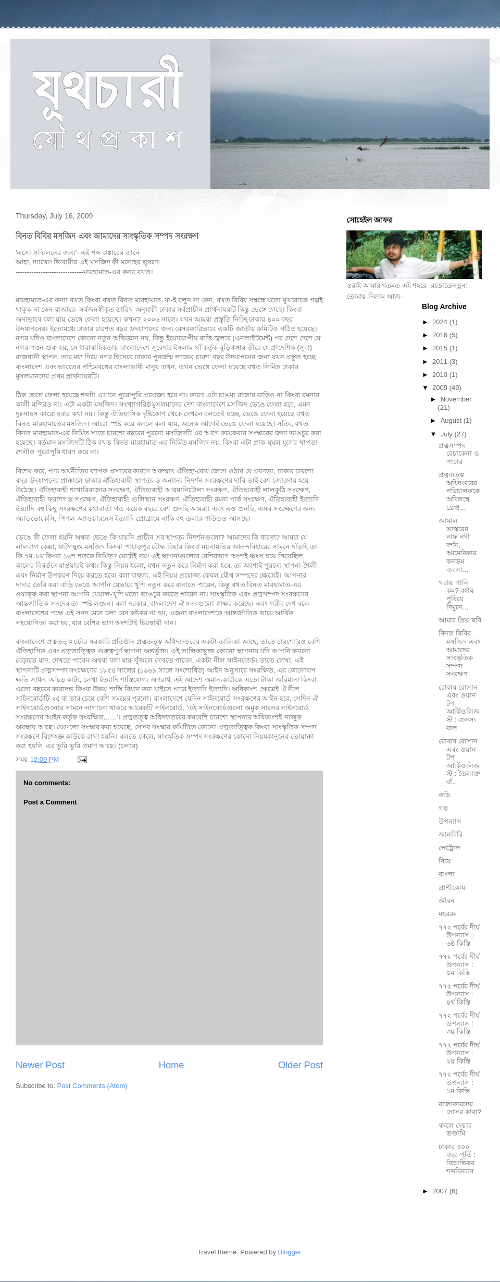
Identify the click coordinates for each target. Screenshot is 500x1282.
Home (171, 1065)
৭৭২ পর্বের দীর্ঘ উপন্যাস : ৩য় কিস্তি (459, 1023)
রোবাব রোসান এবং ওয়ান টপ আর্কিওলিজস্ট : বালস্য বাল (459, 707)
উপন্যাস (450, 821)
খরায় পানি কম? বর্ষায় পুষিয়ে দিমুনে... (456, 595)
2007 (440, 1191)
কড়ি (444, 795)
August (452, 420)
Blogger (289, 1252)
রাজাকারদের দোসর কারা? (460, 1108)
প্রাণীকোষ (452, 888)
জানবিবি (451, 834)
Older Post (300, 1065)
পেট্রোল (449, 848)
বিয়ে (445, 861)
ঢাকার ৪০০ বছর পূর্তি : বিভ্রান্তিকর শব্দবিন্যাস (457, 1159)
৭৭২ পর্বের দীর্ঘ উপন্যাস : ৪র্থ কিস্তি (459, 994)
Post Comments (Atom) (92, 1086)
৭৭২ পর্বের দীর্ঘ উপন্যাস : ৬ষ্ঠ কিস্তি (459, 935)
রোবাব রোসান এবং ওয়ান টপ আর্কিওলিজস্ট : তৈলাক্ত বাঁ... (459, 761)
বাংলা (447, 874)
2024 (440, 322)
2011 (440, 361)
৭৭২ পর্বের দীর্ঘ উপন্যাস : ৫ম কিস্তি (459, 964)
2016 (440, 335)
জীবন (447, 901)
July (448, 434)
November (456, 399)
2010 (440, 375)
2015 (440, 348)
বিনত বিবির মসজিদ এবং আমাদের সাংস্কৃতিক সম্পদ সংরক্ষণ (460, 653)
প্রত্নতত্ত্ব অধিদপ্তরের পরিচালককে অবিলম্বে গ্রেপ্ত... (459, 491)
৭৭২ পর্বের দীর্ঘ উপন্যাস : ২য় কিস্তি (459, 1053)
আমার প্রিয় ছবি (460, 620)
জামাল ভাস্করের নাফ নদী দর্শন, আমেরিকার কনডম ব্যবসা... (458, 545)
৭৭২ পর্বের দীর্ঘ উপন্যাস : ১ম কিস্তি (459, 1082)
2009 (440, 388)
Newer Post (40, 1065)
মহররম (448, 914)
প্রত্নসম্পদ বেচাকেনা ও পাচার (459, 454)
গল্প (443, 808)
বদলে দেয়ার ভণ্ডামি (455, 1129)
